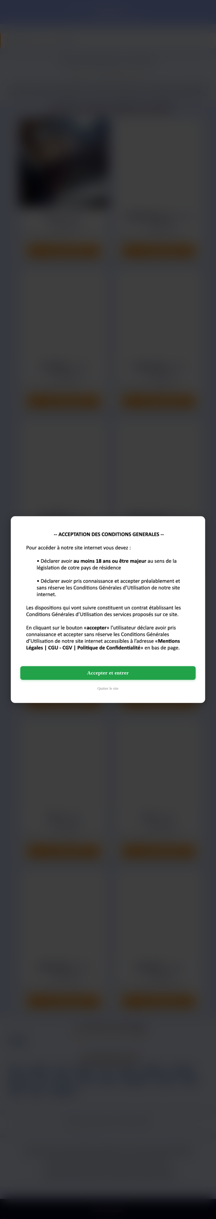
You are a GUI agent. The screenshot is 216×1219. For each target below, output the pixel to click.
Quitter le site (108, 688)
